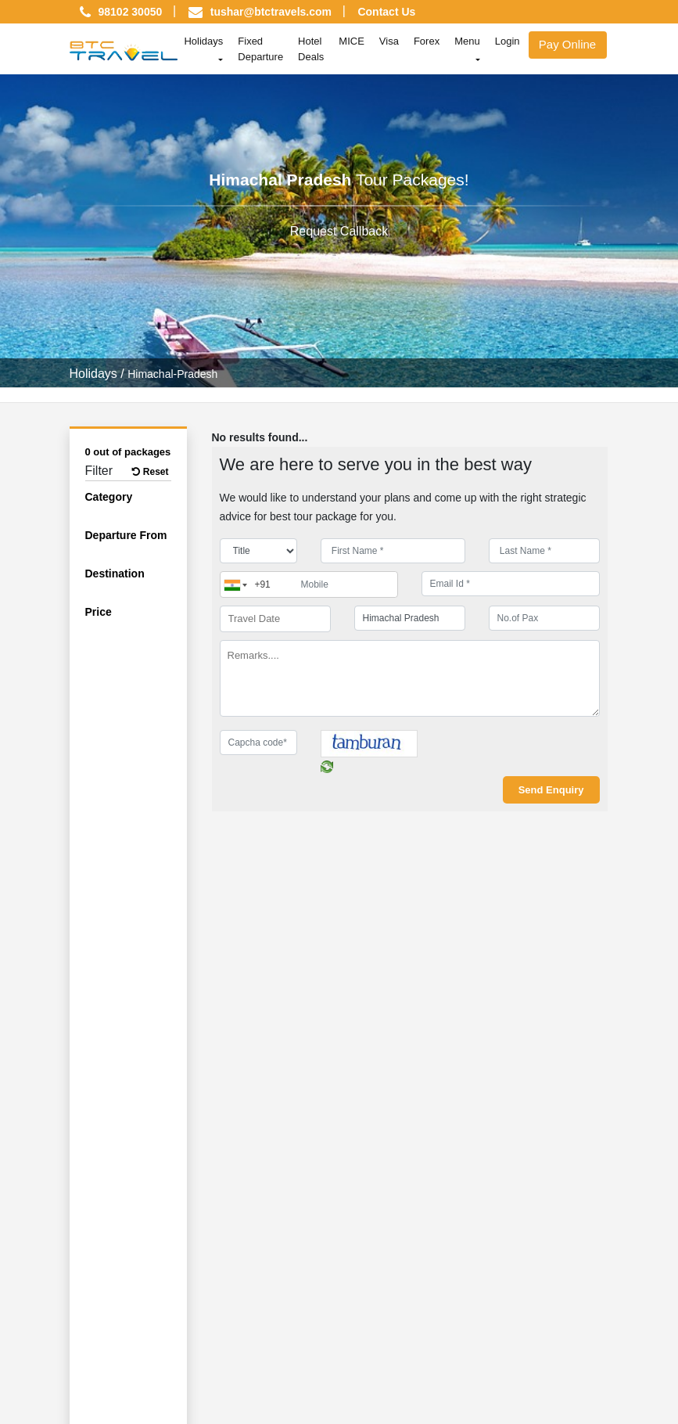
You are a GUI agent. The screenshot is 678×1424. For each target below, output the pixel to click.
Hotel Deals (311, 49)
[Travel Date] (275, 619)
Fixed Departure (260, 49)
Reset (150, 471)
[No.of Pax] (544, 618)
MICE (351, 41)
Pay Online (567, 44)
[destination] (409, 618)
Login (507, 41)
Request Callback (339, 231)
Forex (426, 41)
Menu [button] (467, 41)
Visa (389, 41)
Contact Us (386, 11)
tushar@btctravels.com (271, 11)
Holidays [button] (203, 41)
